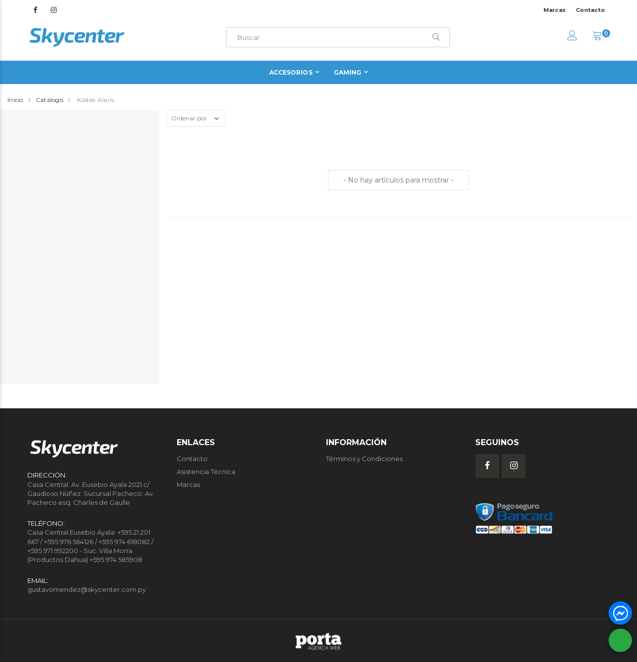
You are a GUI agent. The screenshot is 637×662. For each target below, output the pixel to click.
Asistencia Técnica (206, 471)
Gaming (348, 72)
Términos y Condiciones (364, 459)
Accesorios (291, 72)
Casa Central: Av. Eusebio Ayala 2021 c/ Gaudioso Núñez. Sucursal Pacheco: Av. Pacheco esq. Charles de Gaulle (90, 493)
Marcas (554, 9)
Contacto (590, 9)
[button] (597, 36)
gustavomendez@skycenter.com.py (86, 589)
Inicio (15, 99)
